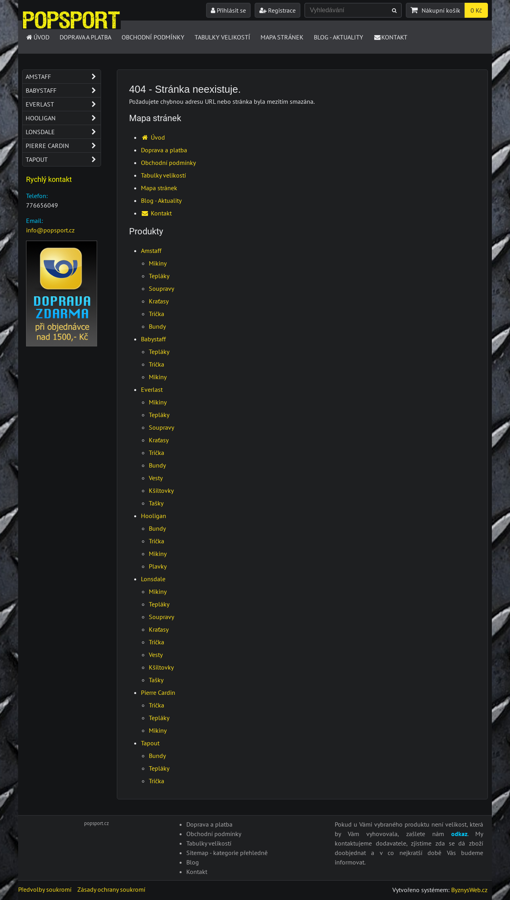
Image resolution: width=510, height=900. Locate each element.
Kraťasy (159, 301)
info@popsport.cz (50, 230)
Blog (192, 862)
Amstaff (151, 250)
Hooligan (153, 516)
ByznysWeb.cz (469, 890)
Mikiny (158, 263)
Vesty (156, 478)
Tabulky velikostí (222, 37)
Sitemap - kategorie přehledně (227, 853)
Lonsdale (153, 579)
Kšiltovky (161, 490)
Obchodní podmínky (153, 37)
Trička (156, 314)
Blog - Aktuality (338, 37)
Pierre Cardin (158, 692)
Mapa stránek (282, 37)
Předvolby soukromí (44, 889)
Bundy (157, 326)
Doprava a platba (85, 37)
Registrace (277, 10)
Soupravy (161, 288)
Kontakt (390, 37)
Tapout (150, 743)
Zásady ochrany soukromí (111, 889)
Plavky (158, 566)
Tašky (156, 503)
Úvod (37, 37)
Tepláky (159, 276)
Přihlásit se (228, 10)
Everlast (152, 389)
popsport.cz (96, 823)
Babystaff (153, 339)
